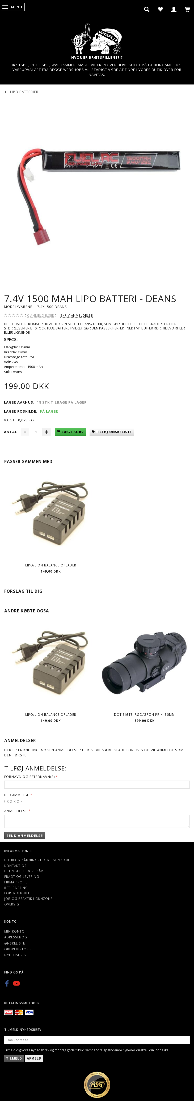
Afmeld (34, 1058)
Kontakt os (15, 865)
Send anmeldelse (24, 835)
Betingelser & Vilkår (23, 871)
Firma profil (15, 882)
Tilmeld (14, 1058)
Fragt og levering (21, 876)
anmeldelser (40, 315)
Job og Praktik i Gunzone (28, 898)
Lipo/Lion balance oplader (50, 565)
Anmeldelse (16, 810)
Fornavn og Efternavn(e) (29, 776)
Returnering (16, 888)
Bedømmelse (16, 795)
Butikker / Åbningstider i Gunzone (37, 860)
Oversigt (12, 904)
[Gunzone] (97, 37)
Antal (11, 431)
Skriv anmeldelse (76, 315)
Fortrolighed (17, 893)
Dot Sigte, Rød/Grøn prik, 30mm (144, 714)
